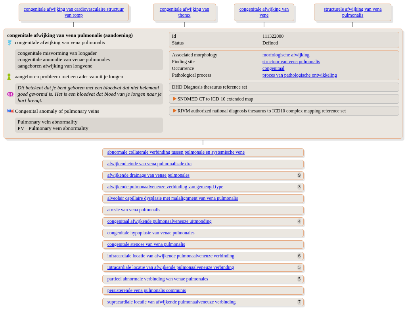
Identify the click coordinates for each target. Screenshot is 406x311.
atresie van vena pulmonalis (134, 209)
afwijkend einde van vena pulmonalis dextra (149, 163)
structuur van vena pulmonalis (291, 61)
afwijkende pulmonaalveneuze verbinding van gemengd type (165, 186)
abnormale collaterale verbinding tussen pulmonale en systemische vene (176, 152)
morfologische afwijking (285, 55)
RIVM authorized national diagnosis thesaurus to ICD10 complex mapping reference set (262, 111)
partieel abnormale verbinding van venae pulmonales (157, 279)
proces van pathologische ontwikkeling (299, 75)
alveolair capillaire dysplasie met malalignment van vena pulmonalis (172, 198)
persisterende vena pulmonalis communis (146, 290)
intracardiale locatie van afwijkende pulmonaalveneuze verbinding (170, 267)
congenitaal (273, 68)
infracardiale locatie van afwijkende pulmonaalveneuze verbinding (170, 256)
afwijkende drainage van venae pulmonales (148, 175)
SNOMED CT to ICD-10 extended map (215, 99)
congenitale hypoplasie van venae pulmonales (151, 233)
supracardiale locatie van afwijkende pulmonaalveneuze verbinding (171, 302)
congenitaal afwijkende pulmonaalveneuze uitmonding (159, 221)
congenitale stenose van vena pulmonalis (146, 244)
